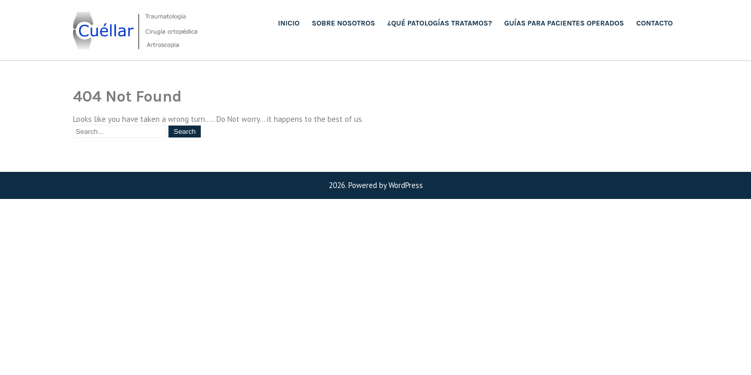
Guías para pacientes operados (564, 23)
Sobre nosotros (343, 23)
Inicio (288, 23)
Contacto (654, 23)
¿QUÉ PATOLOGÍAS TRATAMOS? (439, 23)
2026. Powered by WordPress (376, 185)
